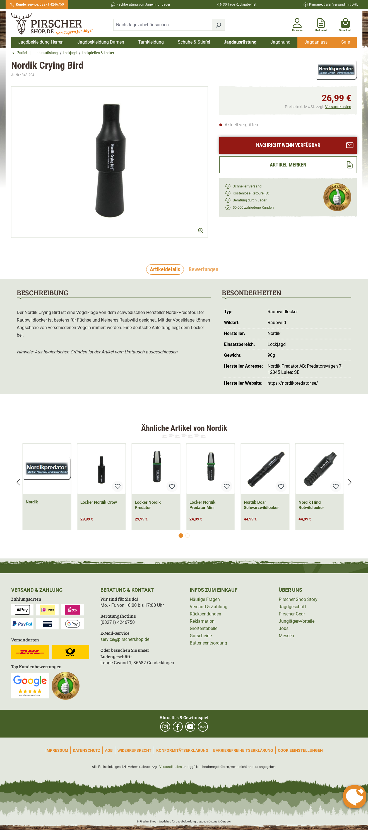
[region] (110, 167)
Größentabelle (203, 628)
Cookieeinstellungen (300, 750)
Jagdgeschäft (292, 606)
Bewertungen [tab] (203, 269)
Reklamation (202, 621)
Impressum (56, 750)
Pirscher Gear (292, 614)
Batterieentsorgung (208, 643)
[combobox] (162, 25)
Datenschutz (86, 750)
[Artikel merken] (288, 164)
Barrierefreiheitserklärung (243, 750)
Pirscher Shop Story (298, 599)
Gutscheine (201, 635)
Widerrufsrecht (134, 750)
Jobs (283, 628)
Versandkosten (338, 106)
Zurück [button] (20, 53)
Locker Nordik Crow (98, 502)
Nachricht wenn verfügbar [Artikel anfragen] (305, 145)
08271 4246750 (40, 4)
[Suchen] (218, 25)
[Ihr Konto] (297, 24)
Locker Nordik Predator (148, 505)
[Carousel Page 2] (187, 535)
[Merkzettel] (321, 24)
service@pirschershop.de (124, 639)
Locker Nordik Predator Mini (202, 505)
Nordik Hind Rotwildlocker (311, 505)
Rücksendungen (205, 614)
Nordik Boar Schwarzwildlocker (261, 505)
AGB (109, 750)
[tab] (165, 269)
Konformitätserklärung (182, 750)
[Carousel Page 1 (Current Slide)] (181, 535)
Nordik (32, 502)
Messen (286, 635)
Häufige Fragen (205, 599)
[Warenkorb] (345, 24)
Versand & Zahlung (208, 606)
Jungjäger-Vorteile (296, 621)
